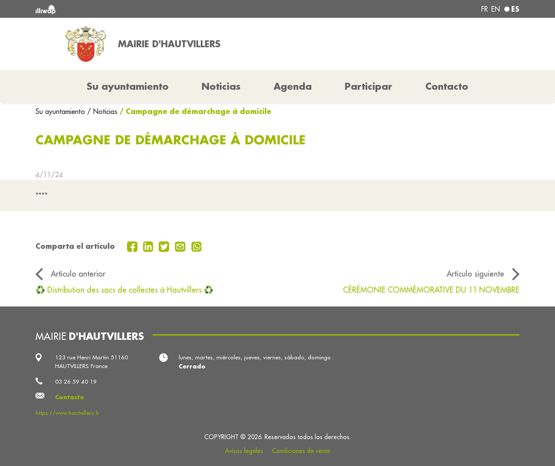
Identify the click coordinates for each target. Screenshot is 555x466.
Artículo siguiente (475, 274)
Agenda (293, 86)
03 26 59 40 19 (76, 381)
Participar (368, 86)
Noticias (221, 86)
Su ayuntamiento (61, 111)
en (495, 9)
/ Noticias (102, 111)
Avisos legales (244, 451)
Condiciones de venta (301, 451)
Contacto (446, 86)
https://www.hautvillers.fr (67, 413)
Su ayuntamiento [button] (128, 86)
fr (484, 9)
